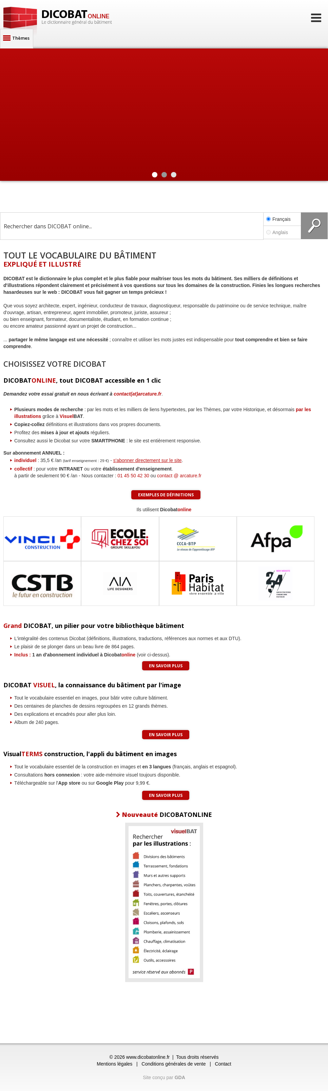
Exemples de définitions (166, 495)
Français (278, 219)
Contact (223, 1064)
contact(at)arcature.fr (137, 394)
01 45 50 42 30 (133, 475)
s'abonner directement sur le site (147, 460)
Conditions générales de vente (173, 1064)
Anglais (282, 232)
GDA (180, 1077)
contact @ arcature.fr (179, 475)
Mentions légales (114, 1064)
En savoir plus (165, 666)
